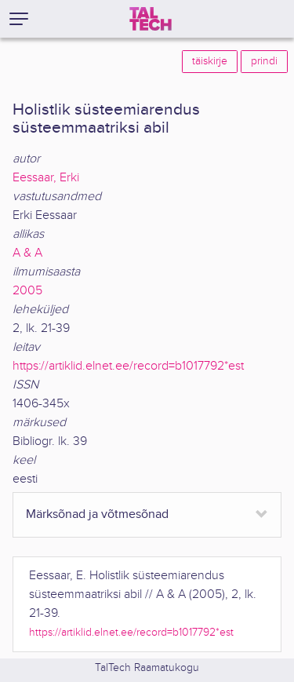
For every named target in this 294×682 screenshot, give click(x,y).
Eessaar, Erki (46, 177)
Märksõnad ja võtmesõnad (97, 514)
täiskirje (209, 61)
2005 (27, 290)
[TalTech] (150, 18)
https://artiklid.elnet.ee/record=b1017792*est (128, 366)
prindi (264, 61)
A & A (27, 253)
